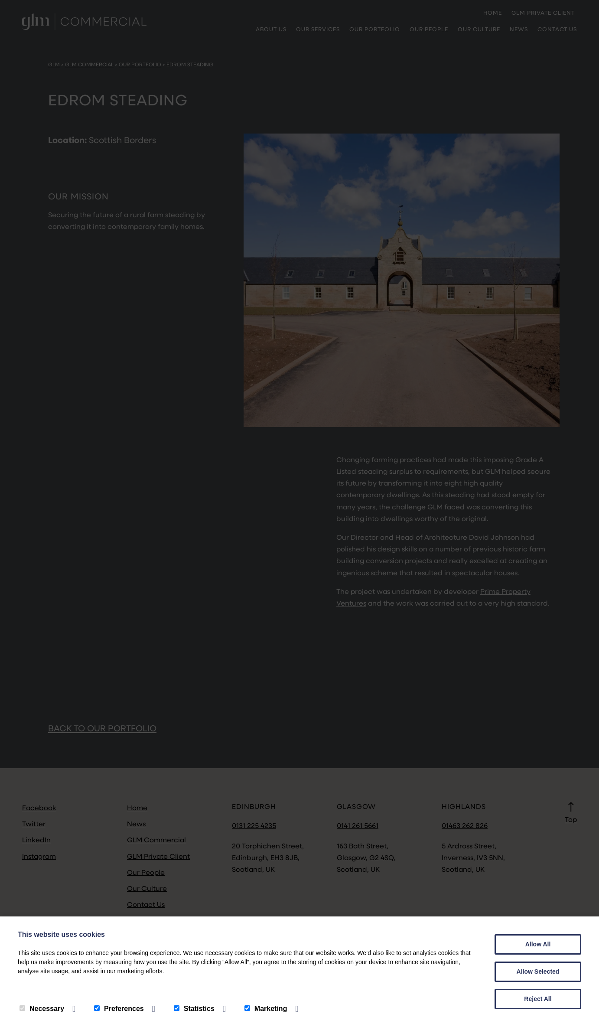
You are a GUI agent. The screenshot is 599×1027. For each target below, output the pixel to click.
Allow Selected (538, 971)
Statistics (194, 1008)
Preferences (119, 1008)
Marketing (265, 1008)
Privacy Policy (44, 989)
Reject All (537, 998)
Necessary (42, 1008)
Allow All (538, 944)
